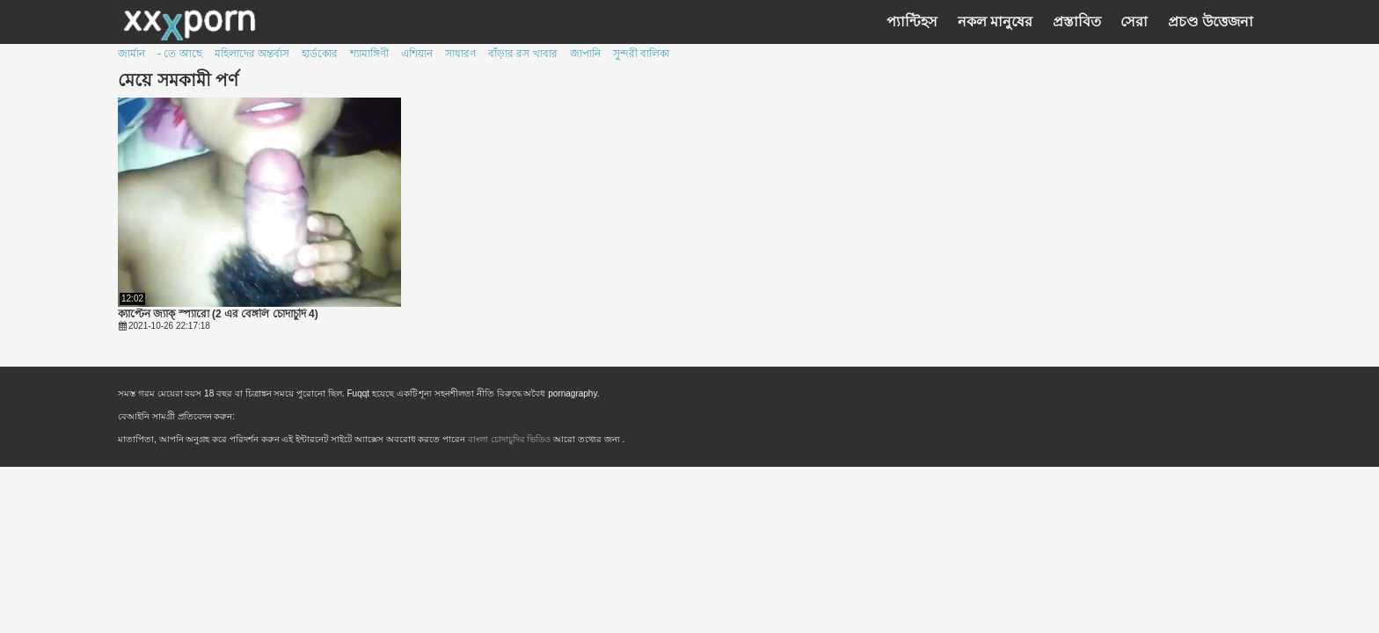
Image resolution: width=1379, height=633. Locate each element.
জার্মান (131, 53)
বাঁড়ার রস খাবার (523, 53)
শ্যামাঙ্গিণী (369, 53)
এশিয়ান (417, 53)
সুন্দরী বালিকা (641, 53)
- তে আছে (179, 53)
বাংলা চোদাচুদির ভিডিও (510, 439)
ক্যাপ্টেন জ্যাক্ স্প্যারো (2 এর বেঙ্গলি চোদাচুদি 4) (218, 314)
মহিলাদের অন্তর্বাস (252, 53)
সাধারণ (460, 53)
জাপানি (585, 53)
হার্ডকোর (320, 53)
